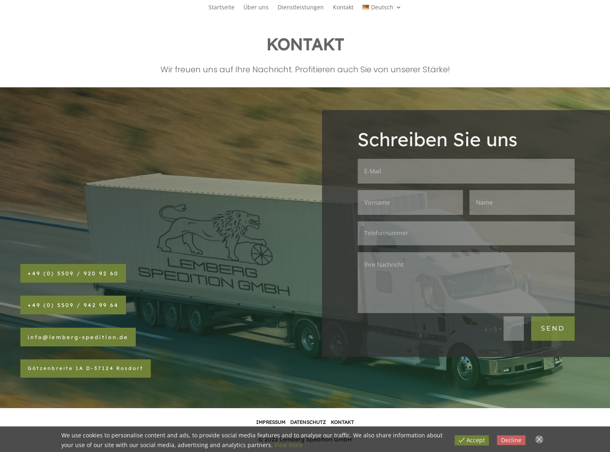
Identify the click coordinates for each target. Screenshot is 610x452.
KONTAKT (342, 422)
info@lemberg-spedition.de (78, 337)
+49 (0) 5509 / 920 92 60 (73, 273)
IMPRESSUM (270, 422)
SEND (553, 328)
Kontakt (343, 7)
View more (288, 445)
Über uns (256, 7)
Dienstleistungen (301, 7)
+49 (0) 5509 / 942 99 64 (73, 305)
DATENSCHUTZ (308, 422)
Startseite (221, 7)
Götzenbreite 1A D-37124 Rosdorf (85, 368)
